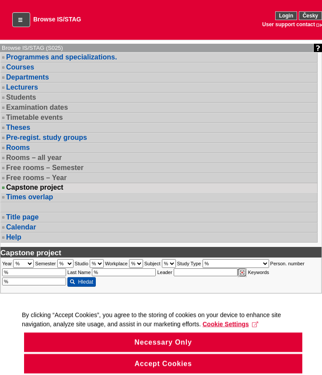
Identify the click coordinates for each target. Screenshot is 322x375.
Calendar (21, 227)
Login (286, 16)
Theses (18, 127)
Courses (20, 67)
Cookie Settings (230, 329)
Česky (310, 16)
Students (21, 97)
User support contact (288, 24)
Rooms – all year (34, 157)
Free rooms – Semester (45, 167)
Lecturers (22, 87)
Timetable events (34, 117)
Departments (27, 77)
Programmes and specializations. (61, 57)
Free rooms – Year (36, 177)
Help (13, 237)
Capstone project (34, 187)
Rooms (18, 147)
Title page (22, 217)
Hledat (81, 282)
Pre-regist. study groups (46, 137)
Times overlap (29, 197)
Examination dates (37, 107)
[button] (21, 19)
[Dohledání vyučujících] (242, 272)
